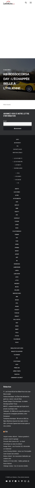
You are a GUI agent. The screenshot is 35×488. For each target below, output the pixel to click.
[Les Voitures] (9, 2)
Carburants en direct (17, 377)
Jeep (17, 257)
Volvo (16, 342)
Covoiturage (16, 361)
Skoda (16, 326)
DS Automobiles (17, 231)
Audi (17, 201)
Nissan (17, 300)
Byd (17, 215)
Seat (17, 322)
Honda (17, 244)
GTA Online (18, 179)
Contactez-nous (17, 149)
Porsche (17, 313)
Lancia (17, 270)
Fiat (17, 237)
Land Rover (17, 273)
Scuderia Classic (18, 168)
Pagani (17, 306)
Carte (17, 139)
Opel (17, 303)
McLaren (17, 290)
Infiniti (17, 251)
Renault (17, 316)
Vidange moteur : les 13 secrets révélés (15, 466)
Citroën (17, 221)
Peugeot (17, 309)
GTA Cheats (18, 176)
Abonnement (17, 142)
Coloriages (17, 354)
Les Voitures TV (18, 158)
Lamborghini (17, 267)
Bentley (17, 205)
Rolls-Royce (16, 319)
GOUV (16, 364)
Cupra (16, 224)
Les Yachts (18, 165)
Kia (17, 260)
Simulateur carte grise (17, 348)
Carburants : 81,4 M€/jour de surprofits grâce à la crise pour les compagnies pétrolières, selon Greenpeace (16, 413)
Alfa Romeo (17, 192)
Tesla (16, 332)
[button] (30, 2)
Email (5, 121)
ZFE (17, 358)
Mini (17, 296)
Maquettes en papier (16, 351)
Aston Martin (17, 198)
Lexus (16, 277)
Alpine (17, 195)
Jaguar (17, 254)
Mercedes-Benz (17, 293)
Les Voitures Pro (18, 161)
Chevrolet (17, 218)
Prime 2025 (17, 367)
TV (6, 432)
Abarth (17, 188)
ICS (18, 183)
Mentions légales (17, 152)
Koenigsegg (17, 264)
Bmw (17, 208)
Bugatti (17, 211)
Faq (17, 146)
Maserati (16, 283)
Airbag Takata (17, 371)
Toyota (17, 336)
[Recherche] (25, 2)
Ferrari (17, 234)
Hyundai (17, 247)
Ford (17, 241)
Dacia (16, 228)
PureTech (16, 374)
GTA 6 (18, 173)
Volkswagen (17, 339)
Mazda (17, 286)
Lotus (16, 280)
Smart (17, 329)
